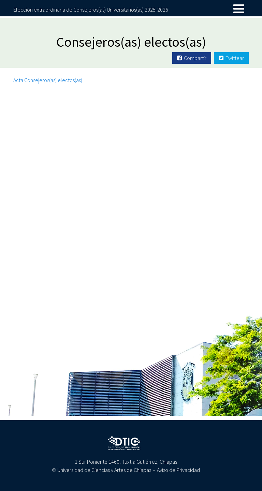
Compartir (191, 58)
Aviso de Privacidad (178, 469)
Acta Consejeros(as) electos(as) (47, 80)
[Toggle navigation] (238, 9)
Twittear (231, 58)
